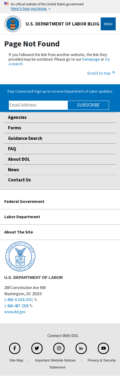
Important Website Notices (55, 360)
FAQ (12, 149)
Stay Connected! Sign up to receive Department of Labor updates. (60, 91)
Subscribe (88, 105)
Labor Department (22, 216)
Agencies (17, 117)
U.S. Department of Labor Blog (51, 23)
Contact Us (19, 180)
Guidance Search (25, 138)
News (13, 170)
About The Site (18, 232)
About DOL (19, 159)
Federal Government (24, 201)
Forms (14, 128)
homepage (91, 59)
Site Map (16, 360)
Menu (108, 23)
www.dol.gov (15, 311)
